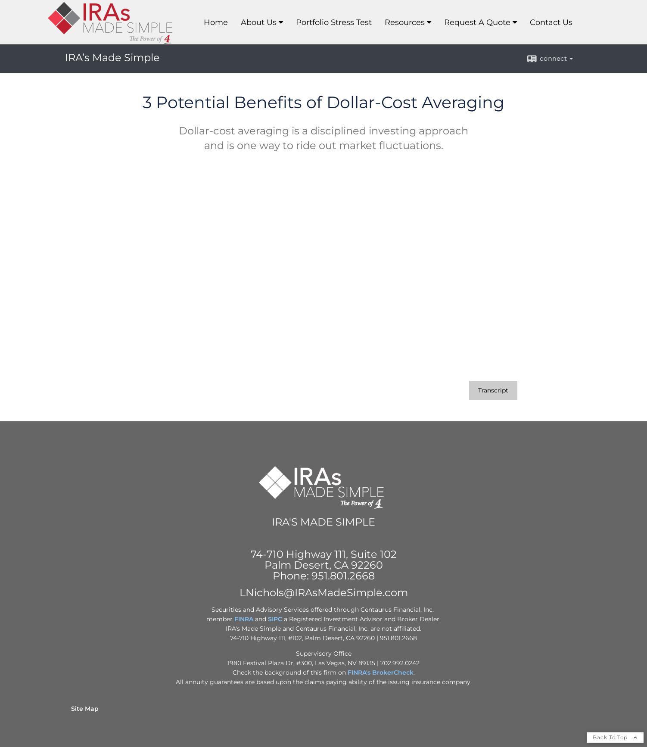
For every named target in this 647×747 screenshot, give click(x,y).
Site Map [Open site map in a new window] (85, 709)
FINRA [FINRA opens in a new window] (243, 619)
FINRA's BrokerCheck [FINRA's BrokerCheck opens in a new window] (381, 672)
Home (216, 22)
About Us (259, 22)
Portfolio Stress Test (334, 22)
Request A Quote (477, 22)
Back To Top (615, 737)
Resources (405, 22)
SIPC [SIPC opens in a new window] (275, 619)
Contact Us (551, 22)
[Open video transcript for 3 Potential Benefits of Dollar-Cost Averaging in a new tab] (493, 390)
